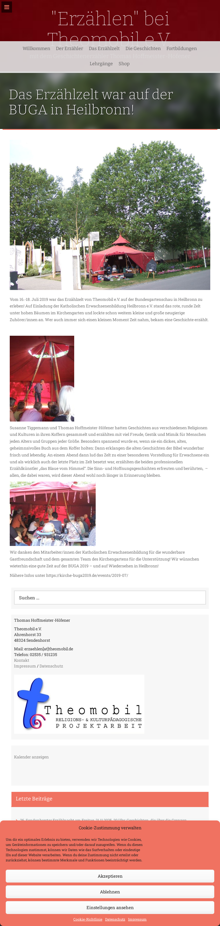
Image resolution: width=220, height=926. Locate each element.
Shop (124, 63)
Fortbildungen (181, 48)
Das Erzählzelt (104, 48)
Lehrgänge (101, 63)
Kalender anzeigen (31, 757)
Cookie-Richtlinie (87, 919)
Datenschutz (115, 919)
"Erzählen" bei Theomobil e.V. (110, 29)
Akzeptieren (110, 876)
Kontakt (21, 660)
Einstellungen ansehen (110, 907)
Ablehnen (110, 892)
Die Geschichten (143, 48)
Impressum (137, 919)
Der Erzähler (69, 48)
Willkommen (36, 48)
